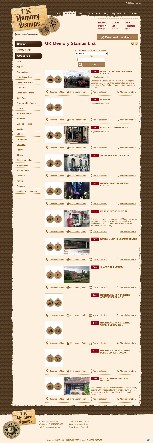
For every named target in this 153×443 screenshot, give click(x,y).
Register (131, 3)
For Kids (20, 108)
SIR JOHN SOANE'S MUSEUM (114, 155)
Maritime (20, 129)
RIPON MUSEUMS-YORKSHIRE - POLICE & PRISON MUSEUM (115, 352)
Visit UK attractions (82, 421)
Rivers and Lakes (23, 160)
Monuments (21, 139)
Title (91, 56)
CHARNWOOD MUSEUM (111, 267)
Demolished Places (24, 93)
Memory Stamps (23, 50)
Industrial (20, 119)
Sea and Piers (22, 170)
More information (128, 92)
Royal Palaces (22, 165)
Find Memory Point (78, 92)
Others (19, 155)
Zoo (17, 196)
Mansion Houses (23, 124)
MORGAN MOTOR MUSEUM (113, 211)
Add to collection (100, 92)
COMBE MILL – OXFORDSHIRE (115, 127)
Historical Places (23, 113)
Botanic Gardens (23, 77)
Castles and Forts (24, 82)
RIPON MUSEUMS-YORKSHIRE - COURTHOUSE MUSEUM (115, 296)
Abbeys (19, 67)
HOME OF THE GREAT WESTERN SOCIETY (116, 72)
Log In (138, 3)
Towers (19, 181)
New (18, 62)
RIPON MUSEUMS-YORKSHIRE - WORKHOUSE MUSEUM (115, 324)
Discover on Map (56, 92)
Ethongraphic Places (25, 103)
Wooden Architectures (26, 191)
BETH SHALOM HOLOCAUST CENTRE (118, 239)
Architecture (21, 72)
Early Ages (21, 98)
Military (19, 134)
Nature (19, 150)
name (92, 50)
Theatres (20, 176)
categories (102, 50)
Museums (20, 145)
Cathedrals (21, 87)
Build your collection (82, 424)
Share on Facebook (81, 427)
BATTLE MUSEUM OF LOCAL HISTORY (114, 379)
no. (85, 50)
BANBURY (105, 99)
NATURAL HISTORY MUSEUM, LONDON (114, 184)
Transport (20, 186)
